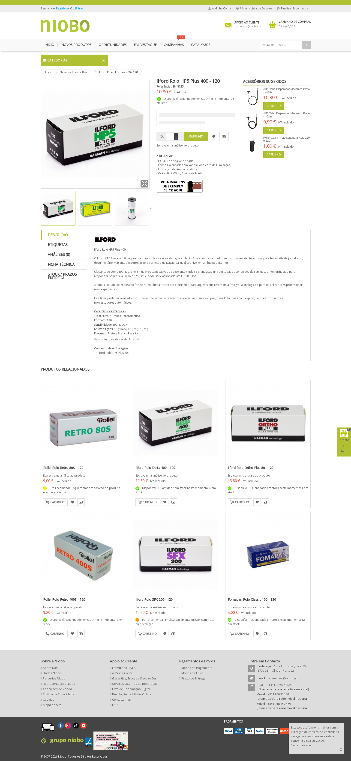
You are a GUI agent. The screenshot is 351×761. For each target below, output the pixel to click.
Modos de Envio (192, 673)
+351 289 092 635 (280, 685)
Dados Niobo (52, 673)
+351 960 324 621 (279, 694)
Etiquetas (58, 244)
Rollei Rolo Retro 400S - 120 (64, 599)
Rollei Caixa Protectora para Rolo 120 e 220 (286, 139)
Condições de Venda (57, 689)
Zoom (144, 183)
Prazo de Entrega (193, 678)
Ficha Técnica (61, 264)
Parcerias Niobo (54, 678)
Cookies (48, 699)
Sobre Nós (50, 668)
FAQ (115, 705)
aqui (136, 339)
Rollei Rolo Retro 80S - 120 (63, 467)
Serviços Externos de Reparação (135, 684)
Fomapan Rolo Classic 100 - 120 (252, 599)
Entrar (79, 8)
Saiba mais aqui (301, 745)
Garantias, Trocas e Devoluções (134, 678)
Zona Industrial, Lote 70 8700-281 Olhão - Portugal (282, 668)
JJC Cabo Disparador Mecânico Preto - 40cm (286, 115)
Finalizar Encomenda (294, 8)
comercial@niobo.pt (283, 678)
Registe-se (63, 8)
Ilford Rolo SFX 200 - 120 (154, 599)
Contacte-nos (121, 699)
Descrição (58, 234)
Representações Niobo (59, 684)
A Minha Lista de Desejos (256, 8)
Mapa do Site (52, 705)
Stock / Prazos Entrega (62, 276)
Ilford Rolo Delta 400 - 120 (155, 467)
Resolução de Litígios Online (131, 694)
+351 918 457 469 (279, 704)
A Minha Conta (221, 8)
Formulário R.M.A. (124, 668)
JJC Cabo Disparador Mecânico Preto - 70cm (286, 91)
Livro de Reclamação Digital (131, 689)
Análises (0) (59, 254)
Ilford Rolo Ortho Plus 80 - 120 (250, 467)
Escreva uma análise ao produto (177, 145)
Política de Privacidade (58, 694)
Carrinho (274, 106)
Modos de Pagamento (196, 668)
